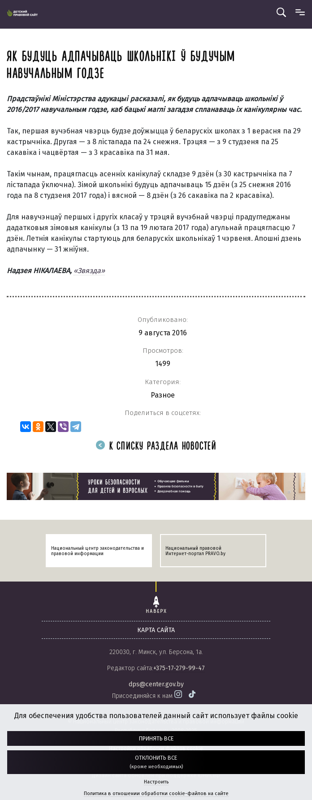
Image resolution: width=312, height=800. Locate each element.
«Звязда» (89, 270)
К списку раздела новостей (156, 446)
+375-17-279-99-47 (179, 668)
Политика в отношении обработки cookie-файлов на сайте (156, 793)
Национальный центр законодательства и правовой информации (97, 551)
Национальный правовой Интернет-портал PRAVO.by (195, 551)
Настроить (156, 782)
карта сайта (156, 630)
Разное (163, 395)
